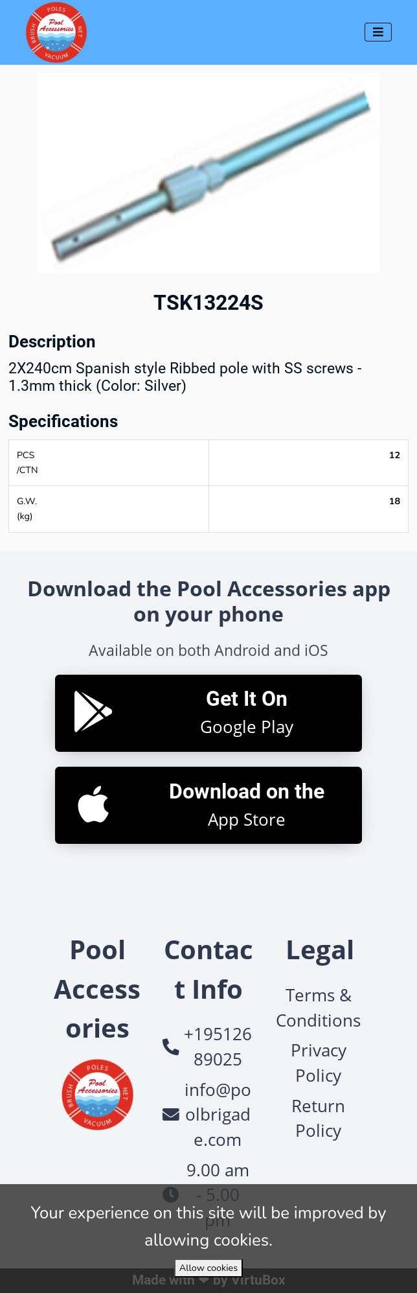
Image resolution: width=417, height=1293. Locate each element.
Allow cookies (208, 1267)
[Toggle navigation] (378, 32)
